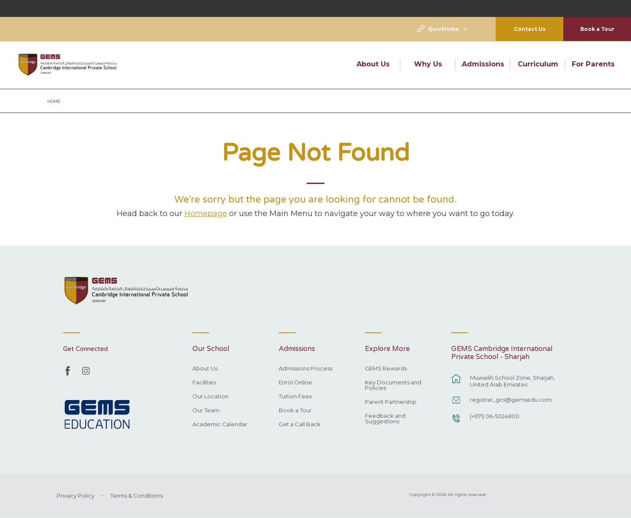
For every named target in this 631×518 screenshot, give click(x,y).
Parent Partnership (391, 402)
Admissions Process (305, 369)
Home (53, 101)
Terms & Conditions (136, 495)
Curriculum (538, 64)
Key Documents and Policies (393, 385)
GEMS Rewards (386, 369)
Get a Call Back (300, 425)
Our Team (205, 411)
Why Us (428, 64)
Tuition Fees (295, 397)
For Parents (593, 64)
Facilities (204, 383)
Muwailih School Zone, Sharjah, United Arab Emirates (512, 381)
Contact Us (530, 29)
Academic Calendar (219, 425)
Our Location (210, 397)
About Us (373, 64)
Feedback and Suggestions (385, 419)
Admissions (483, 64)
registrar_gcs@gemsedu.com (511, 399)
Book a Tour (597, 29)
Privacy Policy (75, 495)
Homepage (205, 213)
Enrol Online (295, 383)
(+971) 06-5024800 (494, 416)
